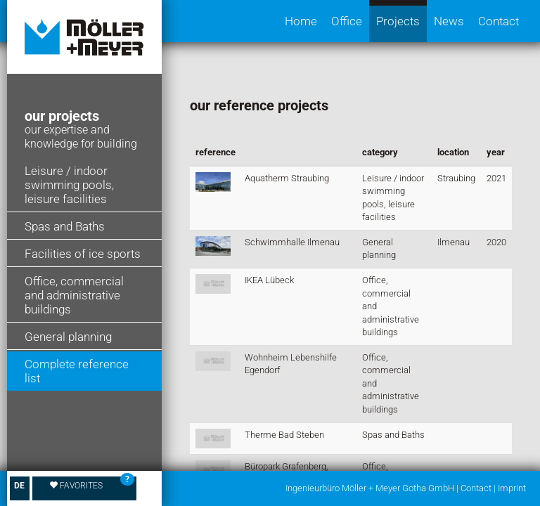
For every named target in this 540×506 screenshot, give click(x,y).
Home (301, 21)
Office (346, 21)
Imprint (512, 488)
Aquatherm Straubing (287, 178)
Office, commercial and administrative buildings (74, 295)
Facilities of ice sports (83, 254)
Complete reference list (77, 371)
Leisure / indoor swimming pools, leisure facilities (69, 185)
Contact (498, 21)
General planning (68, 337)
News (449, 21)
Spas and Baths (65, 226)
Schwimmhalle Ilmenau (292, 242)
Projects (398, 21)
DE (19, 486)
